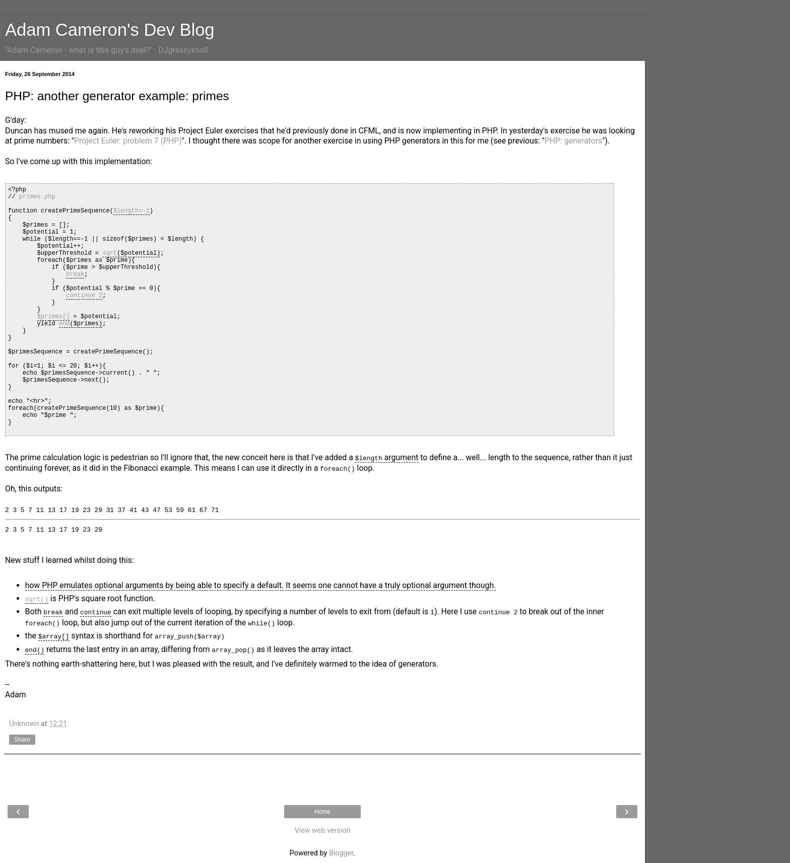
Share (22, 739)
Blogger (341, 852)
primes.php (37, 196)
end (64, 323)
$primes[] (53, 316)
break (75, 274)
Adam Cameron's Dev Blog (110, 29)
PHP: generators (574, 141)
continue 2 (84, 295)
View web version (322, 830)
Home (322, 811)
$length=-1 (131, 210)
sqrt (109, 253)
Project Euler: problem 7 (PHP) (128, 141)
